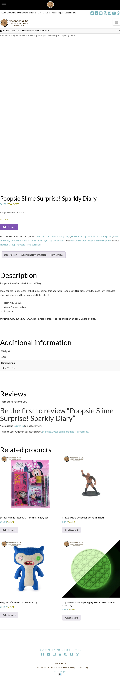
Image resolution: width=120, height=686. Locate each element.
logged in (19, 429)
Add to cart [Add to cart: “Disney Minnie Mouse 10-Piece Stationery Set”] (9, 535)
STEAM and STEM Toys (42, 243)
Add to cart (9, 229)
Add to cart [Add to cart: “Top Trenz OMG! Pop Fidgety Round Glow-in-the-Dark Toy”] (71, 624)
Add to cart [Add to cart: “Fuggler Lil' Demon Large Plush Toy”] (9, 621)
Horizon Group (32, 35)
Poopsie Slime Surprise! (101, 239)
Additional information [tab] (35, 258)
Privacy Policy (46, 657)
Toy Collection (64, 243)
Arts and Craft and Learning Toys (53, 239)
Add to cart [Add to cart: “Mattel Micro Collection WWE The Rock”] (71, 535)
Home (3, 35)
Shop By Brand (15, 35)
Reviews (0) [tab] (59, 258)
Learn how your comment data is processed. (65, 435)
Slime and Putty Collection (14, 243)
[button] (116, 22)
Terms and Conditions (69, 657)
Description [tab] (11, 258)
